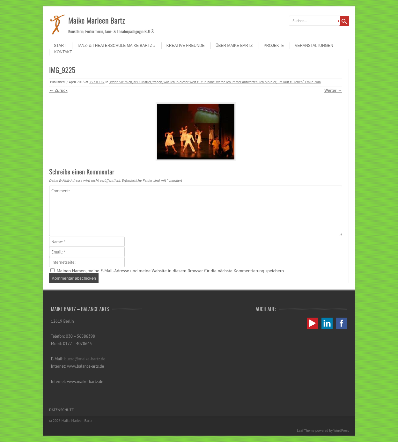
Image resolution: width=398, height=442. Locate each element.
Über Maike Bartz (234, 45)
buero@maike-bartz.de (85, 359)
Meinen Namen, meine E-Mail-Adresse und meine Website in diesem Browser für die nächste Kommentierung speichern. (171, 271)
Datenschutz (61, 409)
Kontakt (63, 52)
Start (60, 45)
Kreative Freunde (185, 45)
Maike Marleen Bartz (96, 20)
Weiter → (333, 90)
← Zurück (58, 90)
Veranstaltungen (314, 45)
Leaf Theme (305, 430)
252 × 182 (96, 82)
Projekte (274, 45)
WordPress (341, 430)
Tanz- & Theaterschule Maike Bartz (116, 45)
